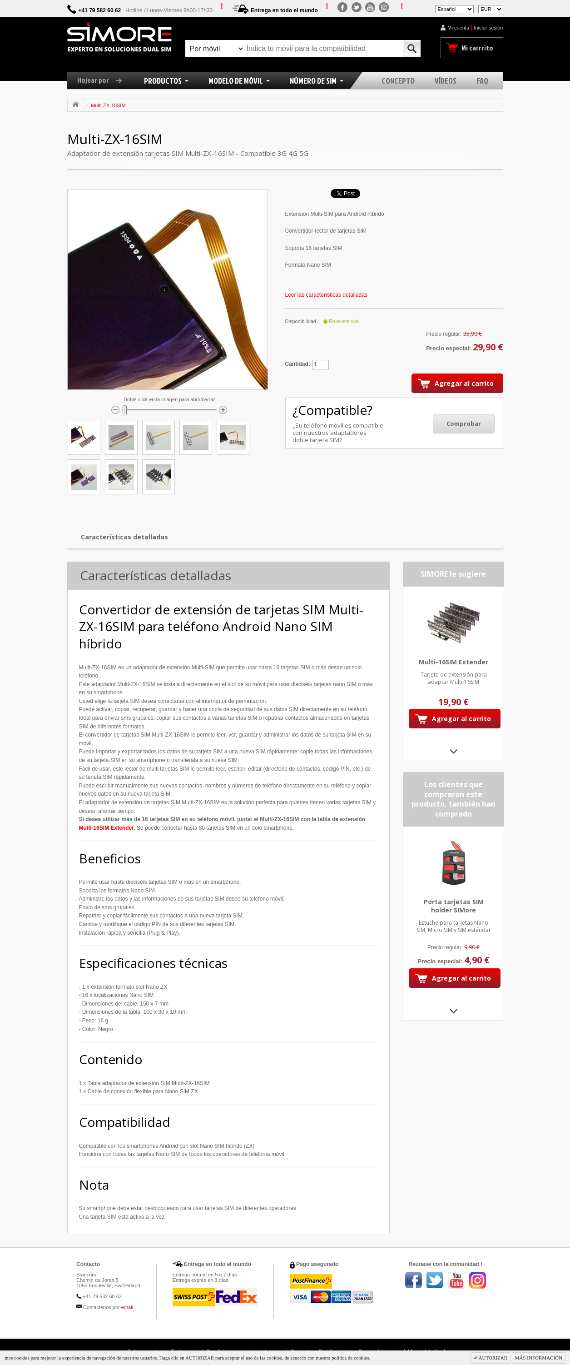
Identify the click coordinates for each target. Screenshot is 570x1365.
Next (453, 751)
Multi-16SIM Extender (106, 828)
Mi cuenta (458, 27)
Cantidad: (297, 364)
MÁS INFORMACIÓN (538, 1357)
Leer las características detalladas (326, 295)
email (127, 1307)
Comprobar (463, 423)
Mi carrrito (477, 48)
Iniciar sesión (488, 27)
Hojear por (103, 80)
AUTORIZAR (493, 1357)
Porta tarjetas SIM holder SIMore (453, 906)
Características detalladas (124, 537)
